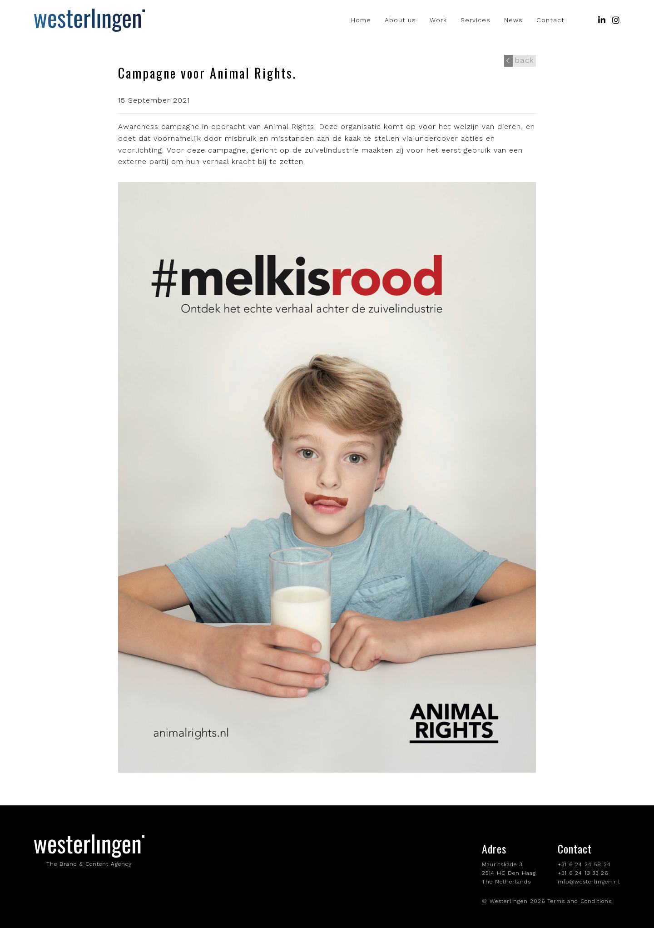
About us (400, 20)
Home (361, 20)
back (519, 59)
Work (438, 20)
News (513, 20)
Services (475, 20)
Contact (550, 20)
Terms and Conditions (579, 901)
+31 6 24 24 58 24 (584, 864)
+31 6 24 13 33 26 (583, 873)
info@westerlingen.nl (589, 881)
